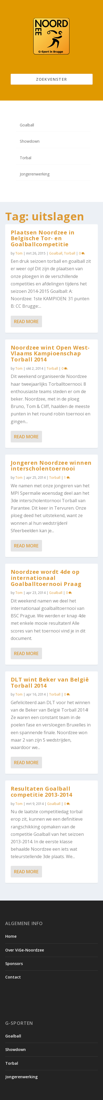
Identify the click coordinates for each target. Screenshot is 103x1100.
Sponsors (14, 963)
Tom (19, 253)
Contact (13, 977)
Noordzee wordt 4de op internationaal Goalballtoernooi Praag (46, 578)
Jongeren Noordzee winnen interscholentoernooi (51, 465)
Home (10, 936)
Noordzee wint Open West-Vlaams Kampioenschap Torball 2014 (50, 353)
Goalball (27, 125)
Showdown (30, 141)
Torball (69, 253)
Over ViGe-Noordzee (24, 950)
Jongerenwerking (34, 174)
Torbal (25, 157)
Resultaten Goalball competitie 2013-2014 (41, 791)
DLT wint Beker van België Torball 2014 (50, 682)
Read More (26, 321)
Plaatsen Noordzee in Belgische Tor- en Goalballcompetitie (43, 238)
